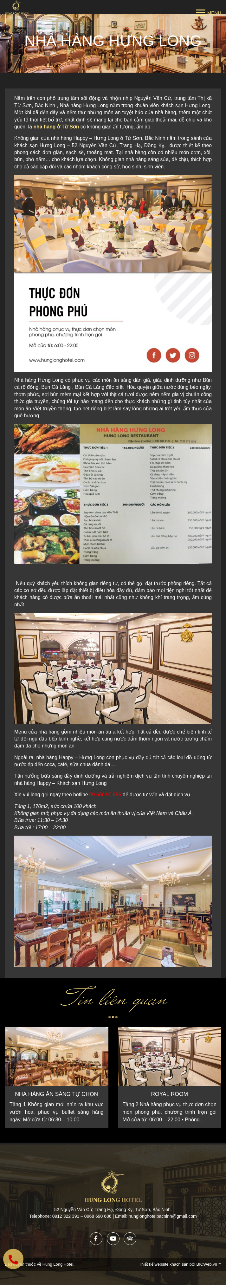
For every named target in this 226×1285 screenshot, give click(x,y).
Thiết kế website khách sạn (164, 1264)
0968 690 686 (98, 1216)
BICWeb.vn (206, 1264)
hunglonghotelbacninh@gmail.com (163, 1216)
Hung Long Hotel (58, 1264)
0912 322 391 (66, 1216)
